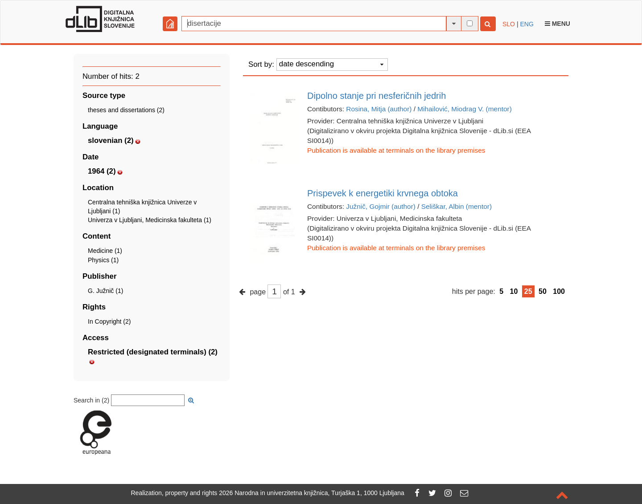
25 (528, 291)
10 (514, 291)
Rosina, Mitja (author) (379, 109)
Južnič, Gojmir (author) (381, 206)
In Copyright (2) (109, 321)
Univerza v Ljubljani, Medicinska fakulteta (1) (149, 220)
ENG (526, 24)
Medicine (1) (105, 250)
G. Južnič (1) (105, 290)
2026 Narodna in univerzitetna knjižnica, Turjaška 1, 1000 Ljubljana (311, 492)
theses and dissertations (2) (126, 110)
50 (543, 291)
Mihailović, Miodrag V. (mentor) (464, 109)
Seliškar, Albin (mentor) (456, 206)
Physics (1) (103, 260)
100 (559, 291)
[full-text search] (470, 23)
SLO (508, 24)
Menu (557, 23)
